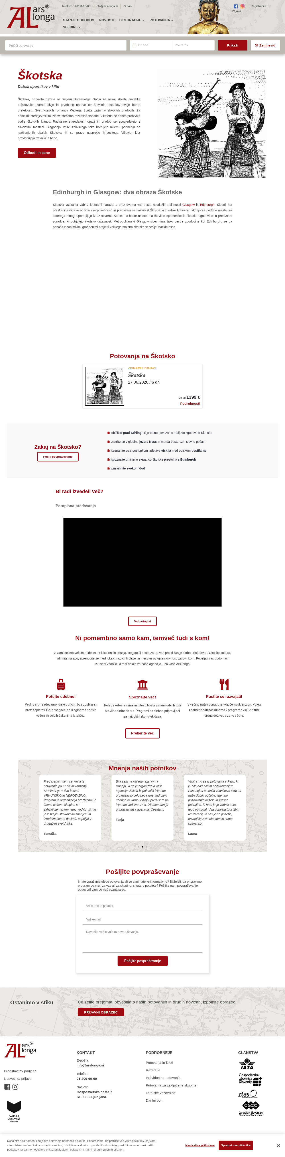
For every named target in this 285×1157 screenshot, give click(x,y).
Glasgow (188, 204)
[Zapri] (278, 1146)
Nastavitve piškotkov (200, 1145)
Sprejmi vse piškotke (235, 1145)
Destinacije (132, 20)
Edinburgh (207, 204)
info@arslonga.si (107, 6)
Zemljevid (265, 45)
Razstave (153, 1070)
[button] (37, 153)
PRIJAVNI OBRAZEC (101, 1012)
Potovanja (161, 20)
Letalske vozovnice (160, 1093)
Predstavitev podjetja (20, 1071)
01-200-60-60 (81, 6)
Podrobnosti (190, 403)
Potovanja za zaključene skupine (171, 1085)
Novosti (106, 20)
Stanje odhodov (78, 20)
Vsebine (72, 27)
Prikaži (232, 45)
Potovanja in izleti (159, 1062)
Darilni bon (154, 1100)
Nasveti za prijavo (18, 1078)
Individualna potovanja (163, 1078)
